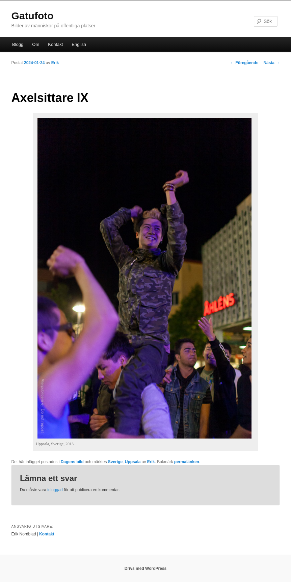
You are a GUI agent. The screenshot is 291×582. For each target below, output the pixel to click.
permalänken (186, 461)
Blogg (17, 44)
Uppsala (133, 461)
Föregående (244, 62)
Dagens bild (72, 461)
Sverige (115, 461)
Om (35, 44)
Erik (55, 62)
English (79, 44)
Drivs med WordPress (146, 568)
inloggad (54, 489)
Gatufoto (32, 15)
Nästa (271, 62)
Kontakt (55, 44)
